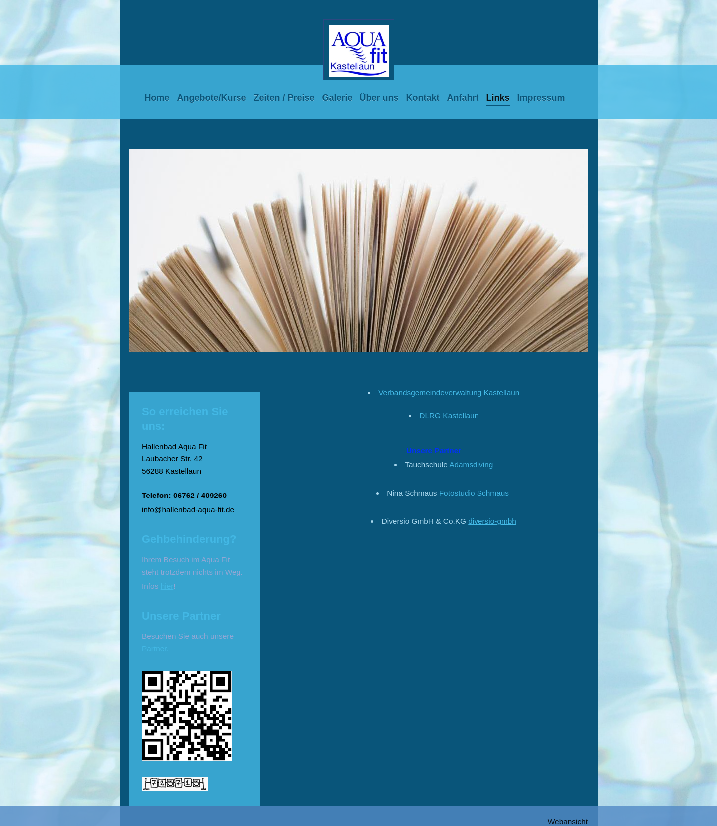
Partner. (155, 648)
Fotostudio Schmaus (475, 493)
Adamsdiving (471, 464)
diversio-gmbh (492, 521)
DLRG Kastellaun (448, 415)
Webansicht (568, 821)
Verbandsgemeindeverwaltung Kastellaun (448, 392)
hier (167, 586)
